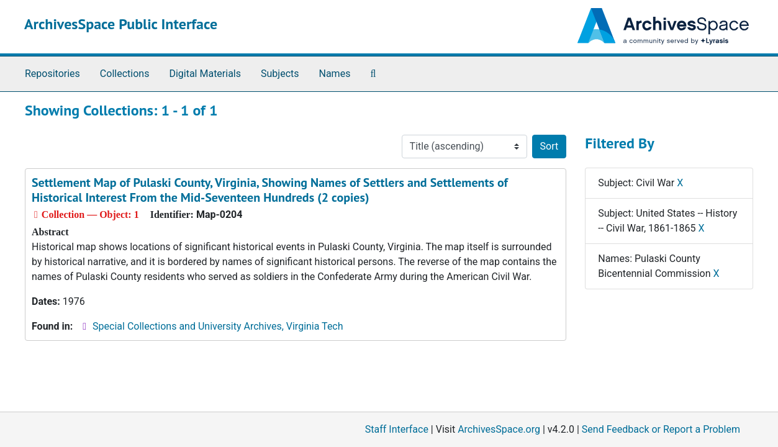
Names (335, 73)
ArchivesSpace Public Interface (120, 24)
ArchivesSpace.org (499, 429)
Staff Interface (396, 429)
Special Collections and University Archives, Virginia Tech (218, 326)
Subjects (280, 73)
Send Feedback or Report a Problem (661, 429)
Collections (125, 73)
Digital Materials (205, 73)
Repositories (52, 73)
